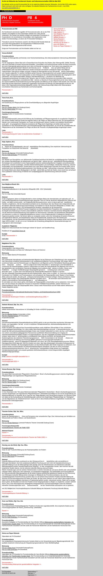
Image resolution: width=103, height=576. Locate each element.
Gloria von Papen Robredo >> (63, 46)
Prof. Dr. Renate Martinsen (10, 423)
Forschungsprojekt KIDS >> (10, 361)
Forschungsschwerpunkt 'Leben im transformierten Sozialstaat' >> (22, 134)
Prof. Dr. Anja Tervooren (9, 454)
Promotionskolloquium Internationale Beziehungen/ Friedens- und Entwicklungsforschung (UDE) (31, 292)
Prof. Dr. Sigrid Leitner (9, 109)
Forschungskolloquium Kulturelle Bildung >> (15, 493)
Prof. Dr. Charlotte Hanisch (10, 316)
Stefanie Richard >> (60, 37)
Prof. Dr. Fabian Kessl (8, 515)
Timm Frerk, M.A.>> (60, 30)
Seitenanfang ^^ (33, 571)
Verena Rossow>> (59, 39)
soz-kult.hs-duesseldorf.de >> (11, 8)
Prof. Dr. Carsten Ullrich (9, 107)
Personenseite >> (7, 90)
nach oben (5, 93)
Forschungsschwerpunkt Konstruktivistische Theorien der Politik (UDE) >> (24, 437)
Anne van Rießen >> (60, 44)
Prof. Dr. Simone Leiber (9, 382)
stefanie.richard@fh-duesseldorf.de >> (18, 356)
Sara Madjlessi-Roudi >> (61, 34)
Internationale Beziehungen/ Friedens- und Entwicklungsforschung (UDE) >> (25, 297)
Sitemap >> (31, 573)
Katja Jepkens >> (59, 32)
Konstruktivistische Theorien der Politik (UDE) (16, 427)
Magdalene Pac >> (59, 35)
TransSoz (5, 114)
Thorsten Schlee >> (59, 41)
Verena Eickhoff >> (59, 29)
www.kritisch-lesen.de (18, 231)
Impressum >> (32, 575)
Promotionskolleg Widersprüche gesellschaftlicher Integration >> (21, 564)
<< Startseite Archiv (8, 11)
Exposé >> (5, 432)
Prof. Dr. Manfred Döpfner (10, 314)
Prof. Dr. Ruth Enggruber (9, 155)
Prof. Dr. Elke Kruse (8, 456)
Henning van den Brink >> (61, 42)
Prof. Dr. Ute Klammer (8, 153)
